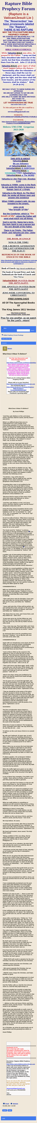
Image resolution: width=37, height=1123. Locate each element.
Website (15, 1103)
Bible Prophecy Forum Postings (12, 335)
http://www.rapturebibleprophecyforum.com (21, 384)
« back (3, 1118)
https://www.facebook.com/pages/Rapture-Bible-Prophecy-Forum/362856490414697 (20, 388)
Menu (4, 328)
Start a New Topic (6, 338)
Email (7, 1103)
